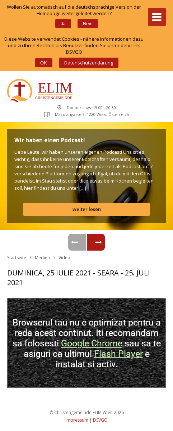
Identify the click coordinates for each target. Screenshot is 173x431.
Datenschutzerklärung (88, 62)
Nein (88, 23)
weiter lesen (87, 209)
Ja (63, 23)
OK (43, 63)
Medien (42, 258)
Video (64, 258)
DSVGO (100, 420)
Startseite (16, 258)
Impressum (76, 420)
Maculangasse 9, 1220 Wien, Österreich (86, 114)
